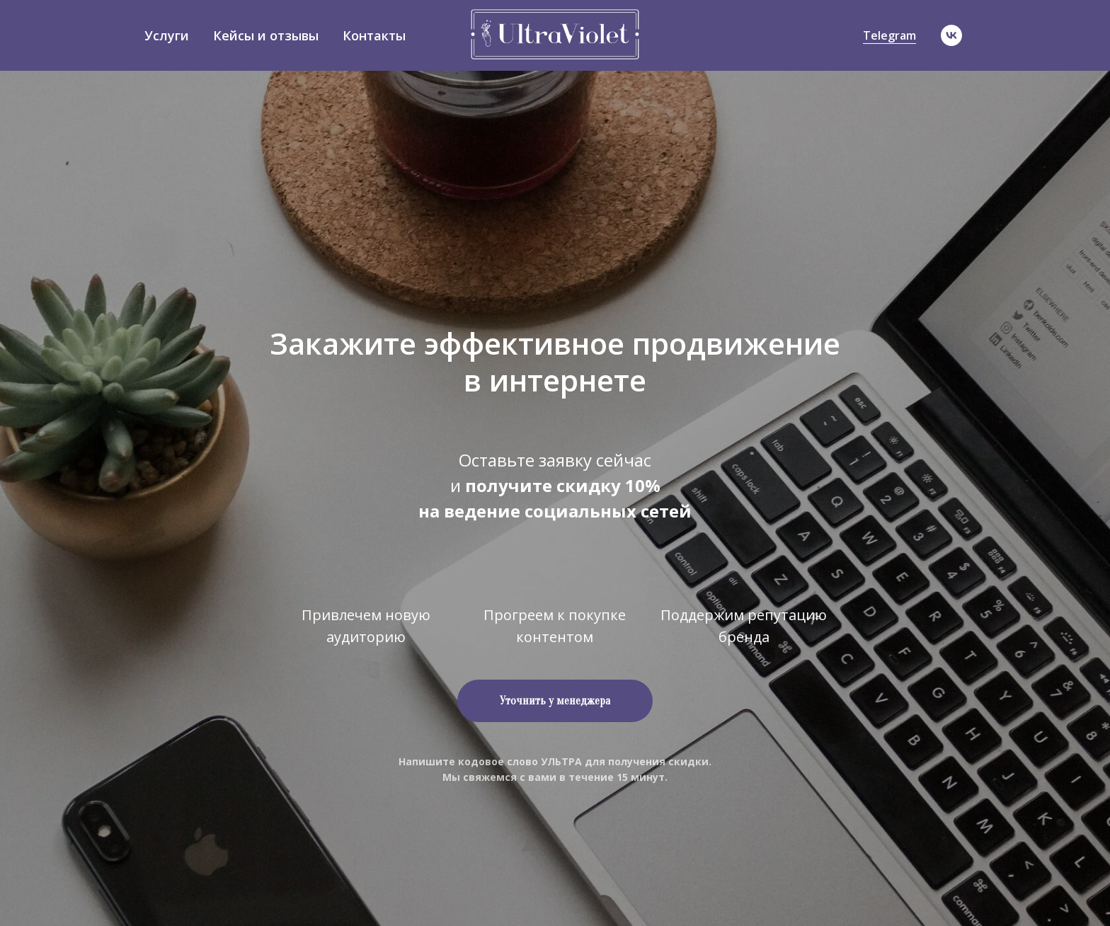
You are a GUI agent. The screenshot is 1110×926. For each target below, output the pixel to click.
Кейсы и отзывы (266, 35)
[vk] (951, 35)
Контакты (374, 35)
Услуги (166, 35)
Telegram (889, 35)
